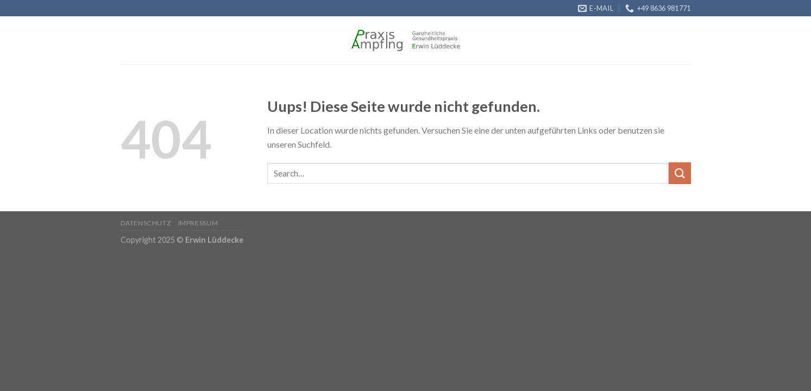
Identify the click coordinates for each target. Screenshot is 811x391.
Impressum (198, 223)
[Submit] (679, 173)
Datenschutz (146, 223)
